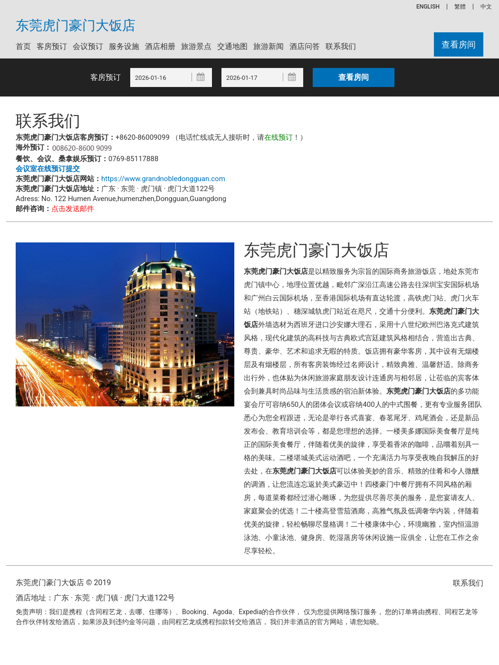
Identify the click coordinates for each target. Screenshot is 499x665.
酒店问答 (304, 46)
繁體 (460, 7)
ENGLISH (428, 7)
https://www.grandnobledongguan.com (163, 178)
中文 (486, 7)
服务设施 (124, 46)
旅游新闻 (268, 46)
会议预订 (88, 46)
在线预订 (278, 137)
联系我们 (341, 46)
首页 (23, 46)
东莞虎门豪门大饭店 (75, 25)
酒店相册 (160, 46)
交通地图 (232, 46)
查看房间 (458, 44)
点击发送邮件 (72, 208)
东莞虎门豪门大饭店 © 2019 (63, 582)
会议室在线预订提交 (48, 168)
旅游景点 (196, 46)
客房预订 (52, 46)
